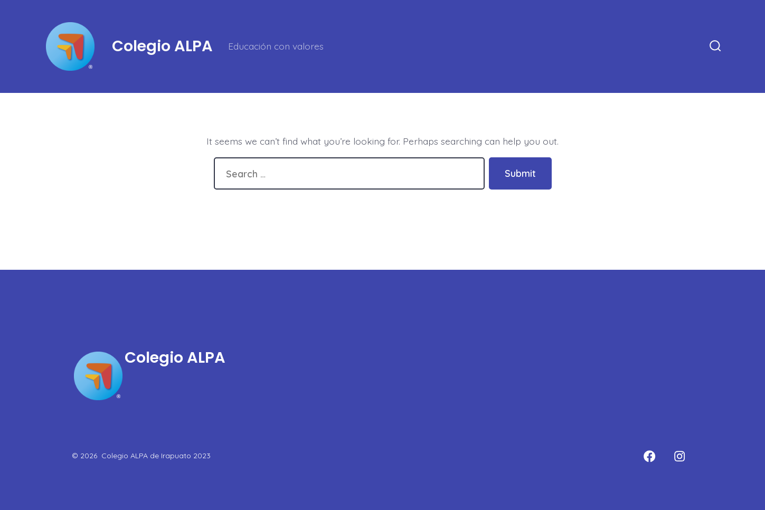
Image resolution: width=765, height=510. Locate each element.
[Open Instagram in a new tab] (679, 456)
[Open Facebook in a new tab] (649, 456)
